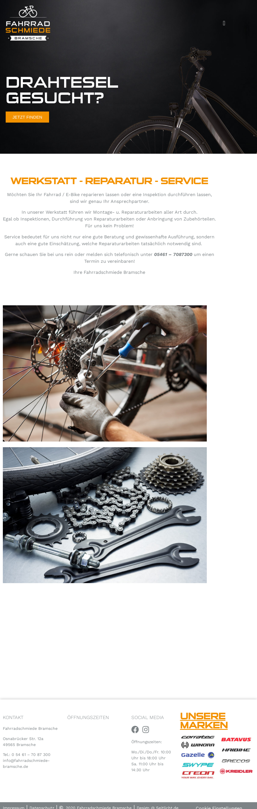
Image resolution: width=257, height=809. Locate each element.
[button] (224, 23)
